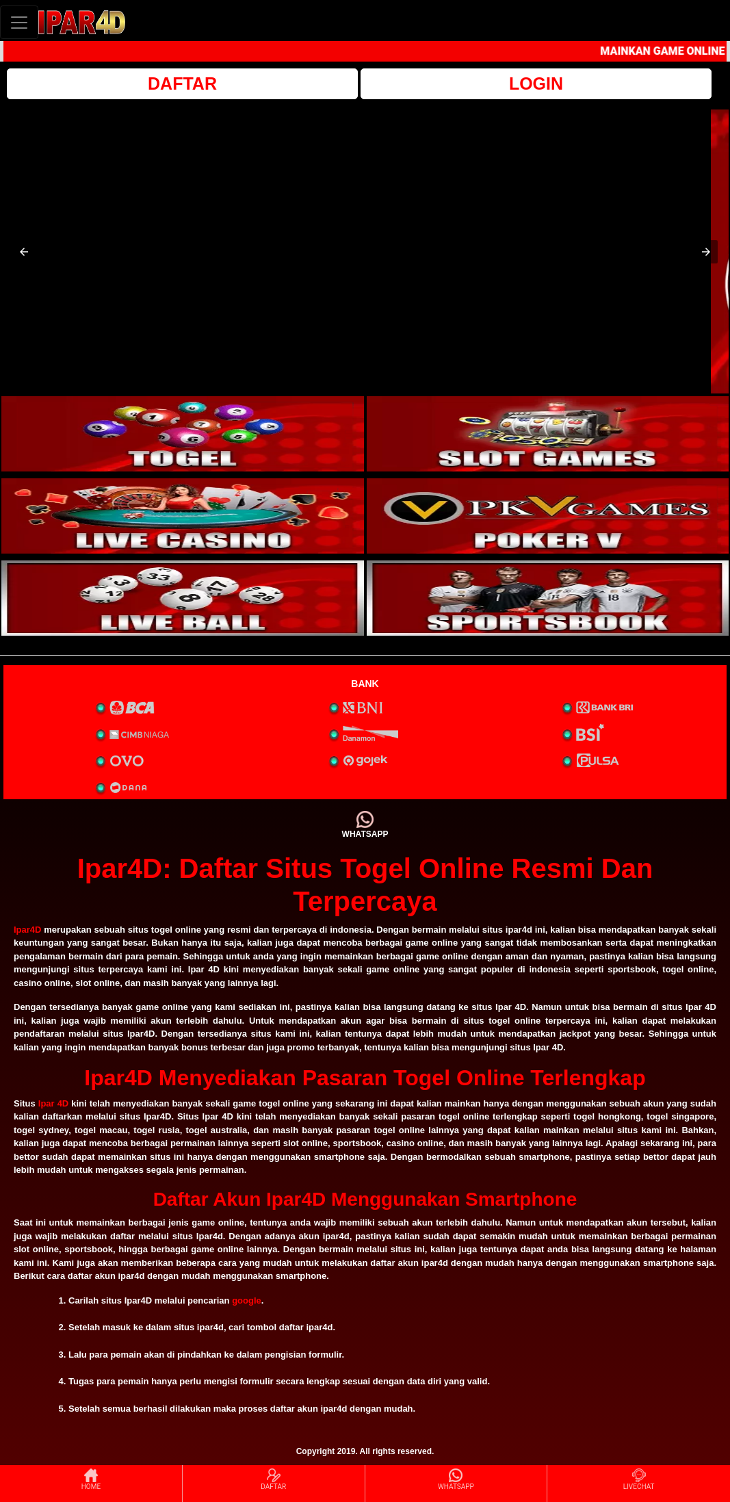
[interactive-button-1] (182, 433)
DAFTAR (182, 83)
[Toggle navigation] (19, 22)
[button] (24, 251)
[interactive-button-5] (182, 598)
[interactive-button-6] (548, 598)
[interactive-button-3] (182, 516)
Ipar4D (27, 929)
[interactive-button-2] (548, 433)
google (246, 1300)
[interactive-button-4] (548, 516)
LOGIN (536, 83)
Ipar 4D (53, 1103)
